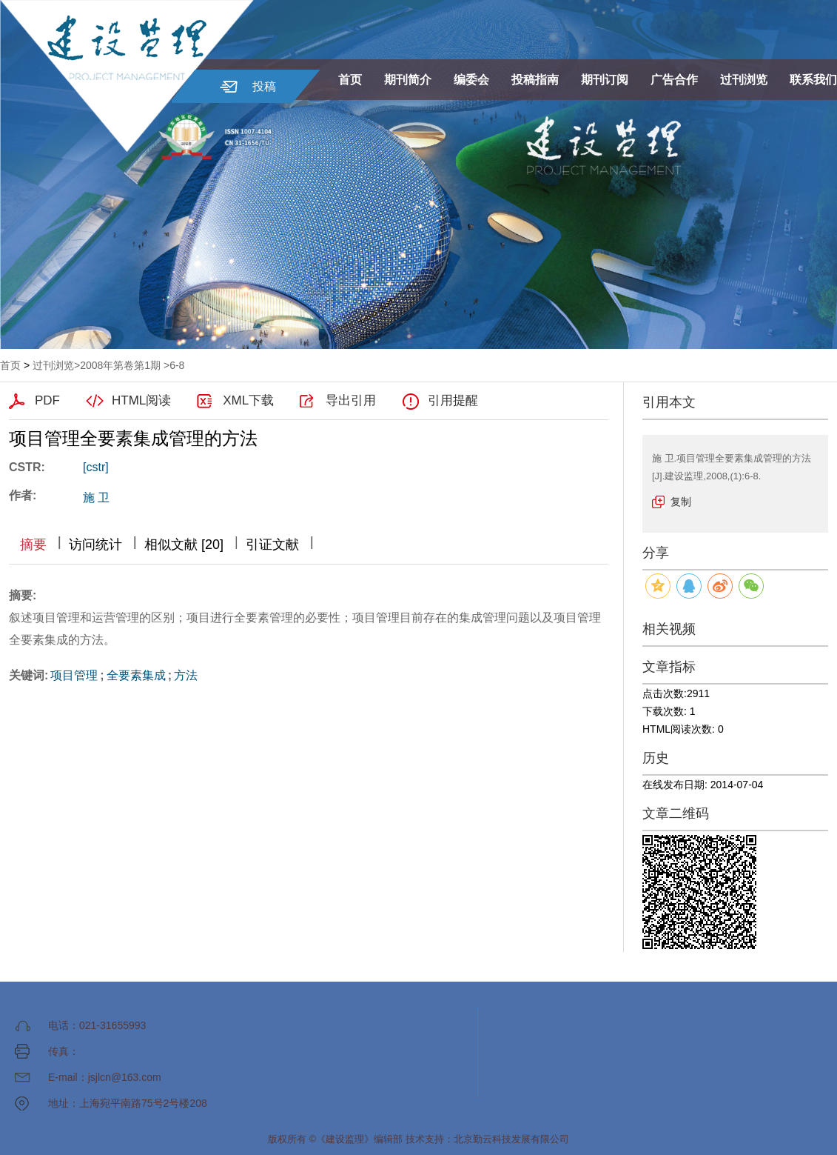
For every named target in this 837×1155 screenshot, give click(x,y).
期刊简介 (407, 79)
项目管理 (74, 675)
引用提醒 (453, 400)
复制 (680, 501)
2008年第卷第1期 (120, 365)
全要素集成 (136, 675)
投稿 (264, 86)
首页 (350, 79)
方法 (186, 675)
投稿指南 (535, 79)
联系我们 (813, 79)
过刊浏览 (743, 79)
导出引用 (351, 400)
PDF (47, 400)
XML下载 (248, 400)
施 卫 (96, 497)
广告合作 (674, 79)
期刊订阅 (604, 79)
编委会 (471, 79)
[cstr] (96, 467)
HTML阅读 (141, 400)
